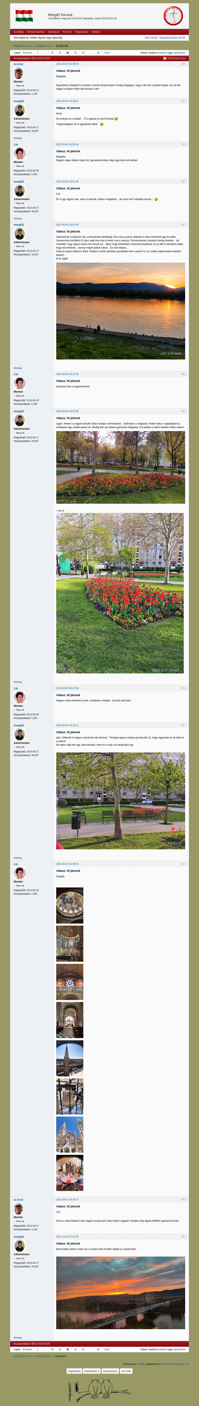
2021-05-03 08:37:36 (67, 688)
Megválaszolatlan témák (172, 37)
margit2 (19, 101)
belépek (162, 52)
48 (98, 52)
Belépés (96, 31)
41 (60, 52)
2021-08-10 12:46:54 (67, 864)
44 (83, 52)
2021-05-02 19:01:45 (67, 181)
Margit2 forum (43, 45)
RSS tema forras (177, 58)
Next (107, 52)
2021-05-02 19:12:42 (67, 374)
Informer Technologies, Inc (174, 1364)
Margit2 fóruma (60, 15)
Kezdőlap (19, 31)
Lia (16, 144)
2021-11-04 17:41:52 (67, 1236)
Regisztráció (81, 31)
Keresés (67, 31)
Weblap (18, 138)
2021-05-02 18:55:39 (67, 144)
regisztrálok (179, 52)
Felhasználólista (35, 31)
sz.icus (18, 64)
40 (52, 52)
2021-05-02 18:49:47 (67, 101)
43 (75, 52)
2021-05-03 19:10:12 (67, 725)
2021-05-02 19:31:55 (67, 411)
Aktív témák (151, 37)
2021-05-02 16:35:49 (67, 64)
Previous (27, 52)
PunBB (140, 1364)
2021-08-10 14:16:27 (67, 1199)
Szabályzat (54, 31)
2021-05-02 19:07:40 (67, 224)
